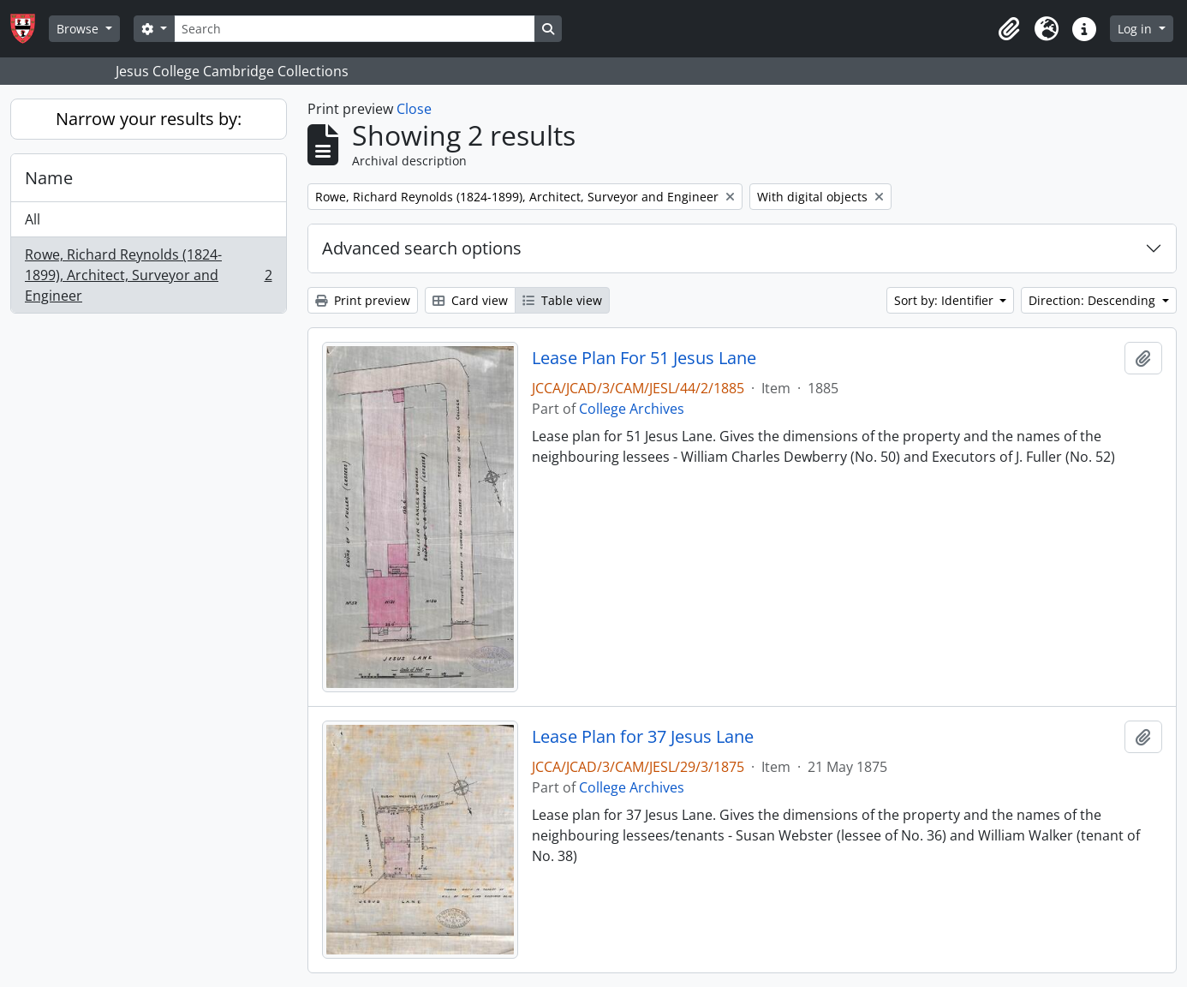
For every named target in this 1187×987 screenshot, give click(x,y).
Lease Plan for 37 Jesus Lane (643, 737)
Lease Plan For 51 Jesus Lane (644, 358)
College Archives (631, 408)
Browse (79, 29)
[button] (1009, 29)
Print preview (362, 300)
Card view (470, 300)
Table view (562, 300)
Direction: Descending (1094, 300)
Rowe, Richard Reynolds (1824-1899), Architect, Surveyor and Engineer (148, 275)
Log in (1136, 29)
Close (414, 108)
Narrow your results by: (149, 118)
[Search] (354, 28)
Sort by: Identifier (945, 300)
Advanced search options (422, 248)
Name (49, 177)
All (32, 219)
